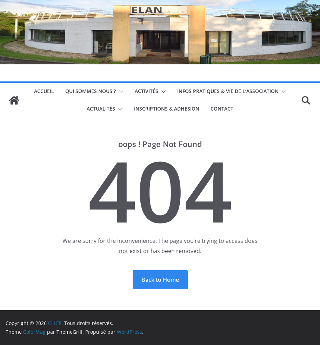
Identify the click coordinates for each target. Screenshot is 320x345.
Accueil (44, 91)
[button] (120, 91)
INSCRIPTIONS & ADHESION (166, 108)
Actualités (101, 108)
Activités (146, 91)
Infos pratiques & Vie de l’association (228, 91)
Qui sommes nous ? (90, 91)
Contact (222, 108)
